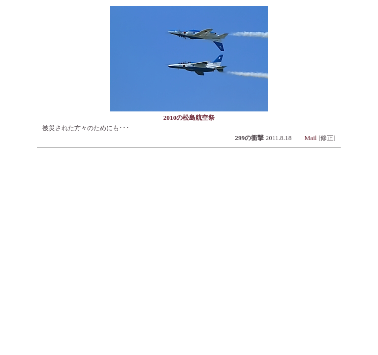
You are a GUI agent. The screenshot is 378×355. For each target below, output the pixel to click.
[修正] (327, 138)
